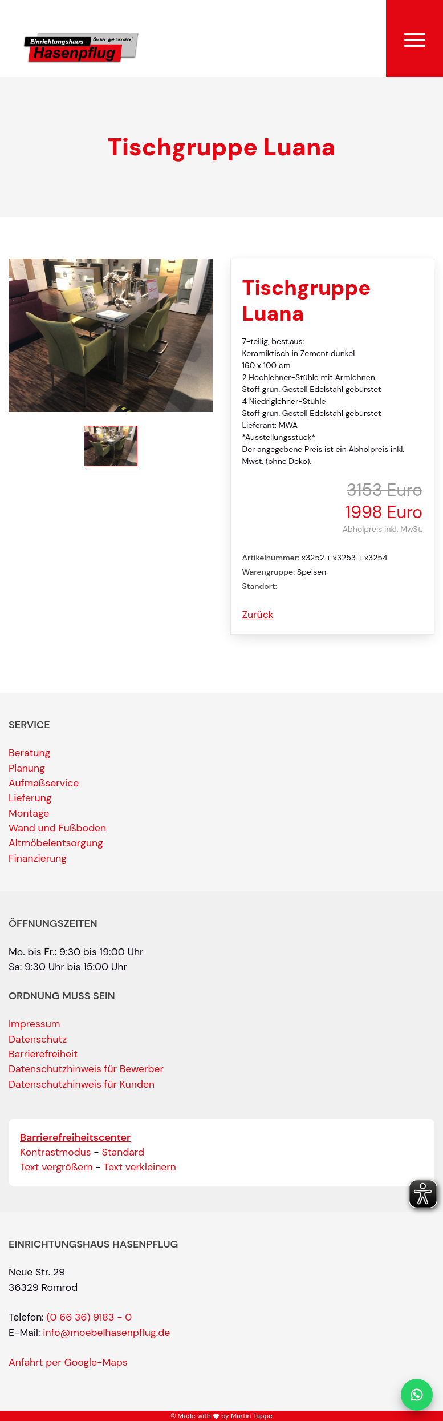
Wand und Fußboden (57, 828)
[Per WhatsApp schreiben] (417, 1395)
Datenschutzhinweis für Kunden (82, 1084)
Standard (123, 1152)
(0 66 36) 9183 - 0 (89, 1317)
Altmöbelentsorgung (56, 843)
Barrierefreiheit (43, 1054)
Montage (29, 813)
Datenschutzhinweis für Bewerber (86, 1069)
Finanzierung (38, 858)
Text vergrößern (56, 1167)
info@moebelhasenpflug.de (106, 1332)
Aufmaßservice (44, 783)
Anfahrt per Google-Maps (68, 1362)
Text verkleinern (140, 1167)
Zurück (258, 614)
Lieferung (30, 798)
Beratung (29, 752)
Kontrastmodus (55, 1152)
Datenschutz (38, 1039)
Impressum (34, 1024)
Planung (27, 768)
